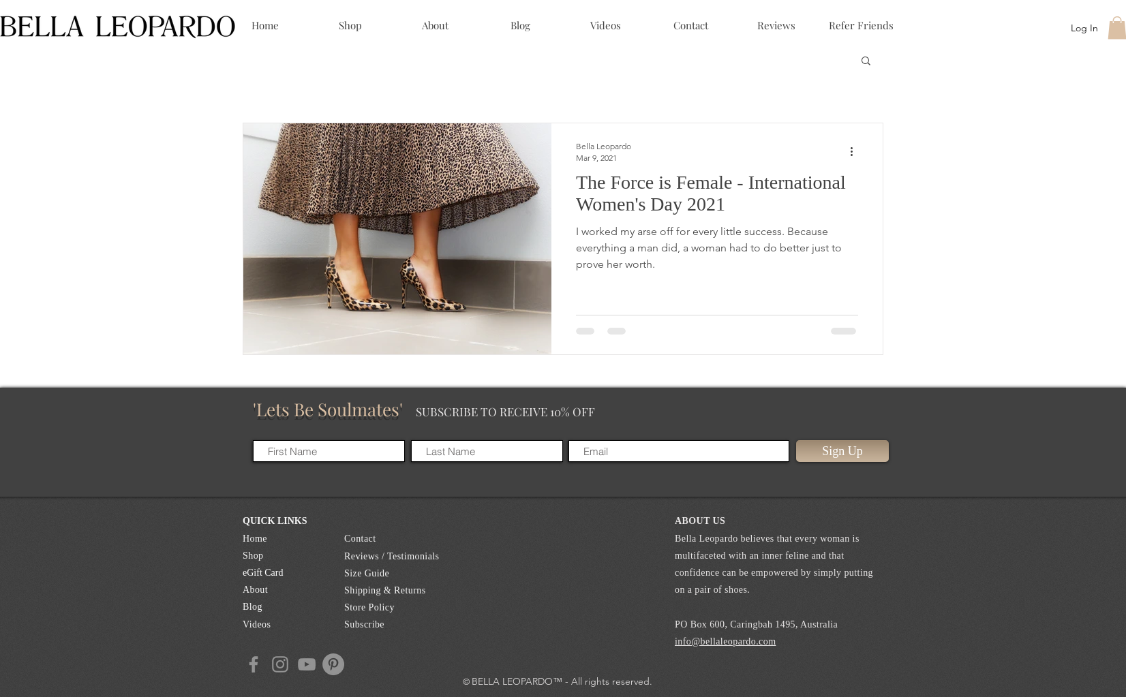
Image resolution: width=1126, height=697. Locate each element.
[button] (865, 62)
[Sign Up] (842, 451)
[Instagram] (280, 664)
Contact (360, 538)
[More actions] (856, 151)
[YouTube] (307, 664)
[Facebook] (253, 664)
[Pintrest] (333, 664)
